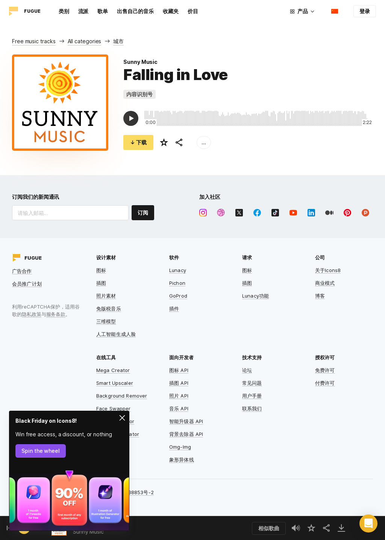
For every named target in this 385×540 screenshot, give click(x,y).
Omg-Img (180, 447)
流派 (83, 11)
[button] (368, 523)
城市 (118, 41)
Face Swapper (113, 408)
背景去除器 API (186, 434)
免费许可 (325, 370)
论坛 (247, 370)
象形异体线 (181, 460)
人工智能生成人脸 (116, 334)
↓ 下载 (138, 142)
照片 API (178, 396)
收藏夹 (171, 11)
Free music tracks (34, 41)
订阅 (143, 212)
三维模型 (106, 321)
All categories (85, 41)
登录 (364, 11)
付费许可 (325, 383)
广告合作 (22, 271)
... (204, 142)
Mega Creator (113, 370)
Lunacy (177, 270)
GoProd (178, 296)
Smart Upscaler (114, 383)
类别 (64, 11)
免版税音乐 (108, 309)
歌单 (102, 11)
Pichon (177, 283)
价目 (193, 11)
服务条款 (56, 314)
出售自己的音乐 (135, 11)
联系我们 (252, 408)
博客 (320, 296)
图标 (101, 270)
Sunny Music (140, 62)
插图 (101, 283)
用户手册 (252, 396)
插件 (174, 309)
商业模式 (325, 283)
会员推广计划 (27, 284)
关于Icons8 (328, 270)
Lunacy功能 (255, 296)
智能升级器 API (186, 421)
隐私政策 (31, 314)
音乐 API (178, 408)
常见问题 (252, 383)
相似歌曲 (268, 528)
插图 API (178, 383)
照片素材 (106, 296)
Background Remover (121, 396)
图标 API (178, 370)
